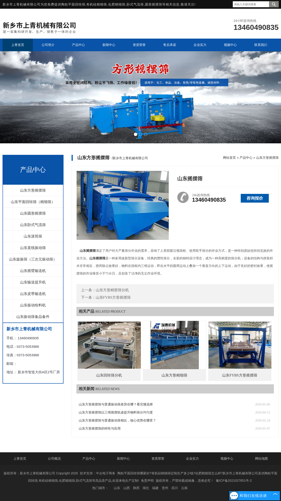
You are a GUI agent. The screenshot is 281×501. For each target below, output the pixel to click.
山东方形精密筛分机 (112, 290)
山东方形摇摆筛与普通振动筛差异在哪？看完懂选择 (116, 404)
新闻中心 (123, 458)
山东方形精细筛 (174, 375)
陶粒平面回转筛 (73, 4)
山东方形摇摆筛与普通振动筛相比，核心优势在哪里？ (117, 420)
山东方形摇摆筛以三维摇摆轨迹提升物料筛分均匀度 (116, 412)
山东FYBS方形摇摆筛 (113, 297)
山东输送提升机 (33, 282)
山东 (117, 488)
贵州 (165, 488)
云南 (184, 488)
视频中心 (226, 458)
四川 (174, 488)
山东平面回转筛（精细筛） (33, 202)
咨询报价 (254, 198)
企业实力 (192, 458)
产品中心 (246, 157)
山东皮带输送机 (33, 294)
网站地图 (261, 458)
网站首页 (229, 157)
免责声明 (147, 480)
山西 (126, 488)
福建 (155, 488)
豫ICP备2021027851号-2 (234, 480)
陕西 (136, 488)
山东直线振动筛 (33, 248)
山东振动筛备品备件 (32, 317)
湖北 (145, 488)
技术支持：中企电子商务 (97, 473)
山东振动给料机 (33, 305)
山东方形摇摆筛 (33, 190)
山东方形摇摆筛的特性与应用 (100, 428)
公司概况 (54, 458)
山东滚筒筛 (33, 236)
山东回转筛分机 (109, 375)
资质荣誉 (157, 458)
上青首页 (19, 458)
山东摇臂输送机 (33, 271)
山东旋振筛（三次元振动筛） (33, 259)
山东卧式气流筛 (33, 225)
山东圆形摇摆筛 (33, 213)
